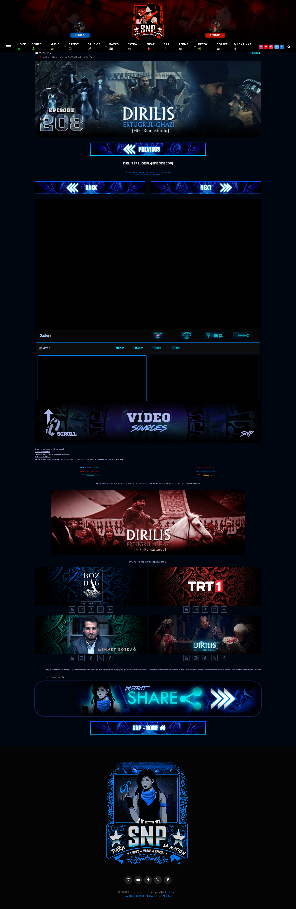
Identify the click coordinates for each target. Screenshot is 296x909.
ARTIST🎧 (73, 46)
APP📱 (167, 46)
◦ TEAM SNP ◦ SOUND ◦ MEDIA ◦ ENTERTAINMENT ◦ (148, 895)
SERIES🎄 (37, 46)
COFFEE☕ (222, 46)
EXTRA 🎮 (132, 46)
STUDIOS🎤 (94, 46)
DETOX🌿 (203, 46)
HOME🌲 (21, 46)
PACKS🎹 (114, 46)
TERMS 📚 (183, 46)
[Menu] (8, 46)
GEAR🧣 (151, 46)
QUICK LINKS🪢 (242, 46)
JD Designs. (171, 892)
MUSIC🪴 (54, 46)
